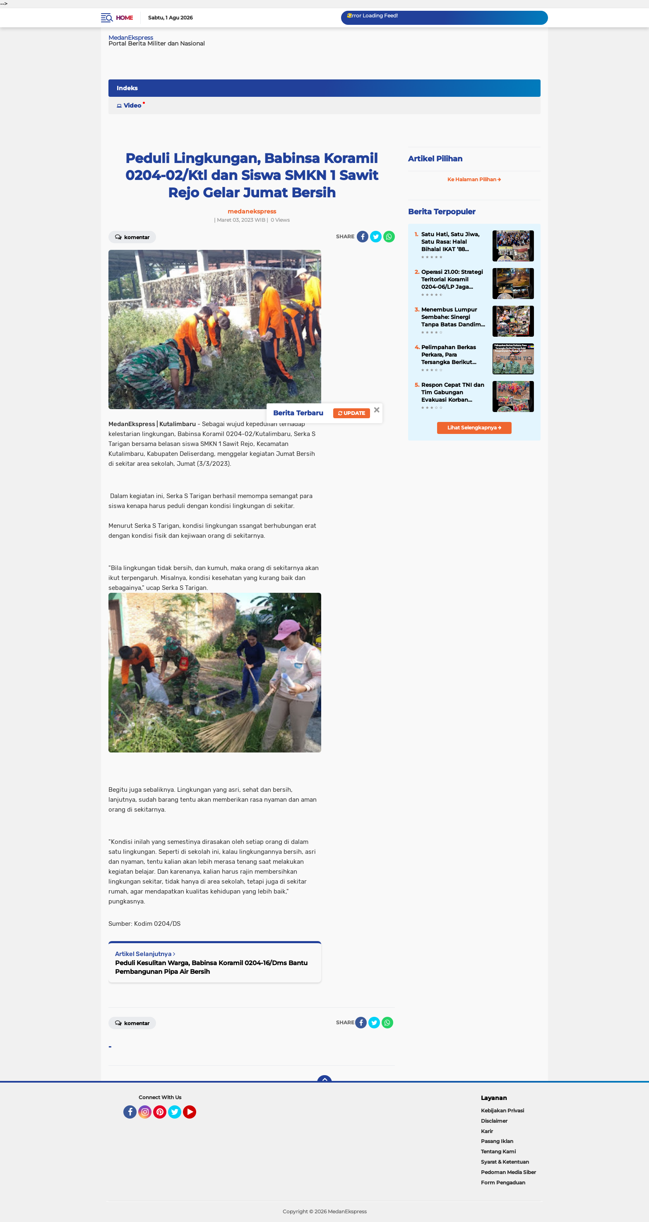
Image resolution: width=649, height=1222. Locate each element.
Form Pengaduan (503, 1182)
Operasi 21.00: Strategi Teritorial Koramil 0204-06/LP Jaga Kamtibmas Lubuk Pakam (452, 279)
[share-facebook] (362, 236)
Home (124, 18)
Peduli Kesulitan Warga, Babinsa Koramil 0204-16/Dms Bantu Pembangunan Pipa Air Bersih (211, 967)
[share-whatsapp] (389, 236)
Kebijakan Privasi (502, 1110)
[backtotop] (324, 1082)
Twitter (178, 1115)
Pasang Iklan (497, 1141)
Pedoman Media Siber (508, 1172)
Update (351, 413)
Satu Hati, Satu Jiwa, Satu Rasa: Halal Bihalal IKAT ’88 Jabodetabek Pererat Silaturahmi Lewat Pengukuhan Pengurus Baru (453, 242)
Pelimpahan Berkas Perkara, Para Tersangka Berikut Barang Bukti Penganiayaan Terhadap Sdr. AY (448, 355)
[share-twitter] (376, 236)
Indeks (127, 88)
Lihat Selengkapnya (474, 427)
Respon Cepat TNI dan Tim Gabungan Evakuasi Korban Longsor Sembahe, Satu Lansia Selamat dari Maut (452, 392)
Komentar (132, 236)
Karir (487, 1131)
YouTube (195, 1115)
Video (132, 105)
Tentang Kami (498, 1151)
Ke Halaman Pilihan (474, 179)
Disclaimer (494, 1121)
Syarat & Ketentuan (505, 1162)
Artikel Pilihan (435, 158)
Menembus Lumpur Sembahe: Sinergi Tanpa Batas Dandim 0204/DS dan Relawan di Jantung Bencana (452, 317)
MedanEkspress (130, 37)
